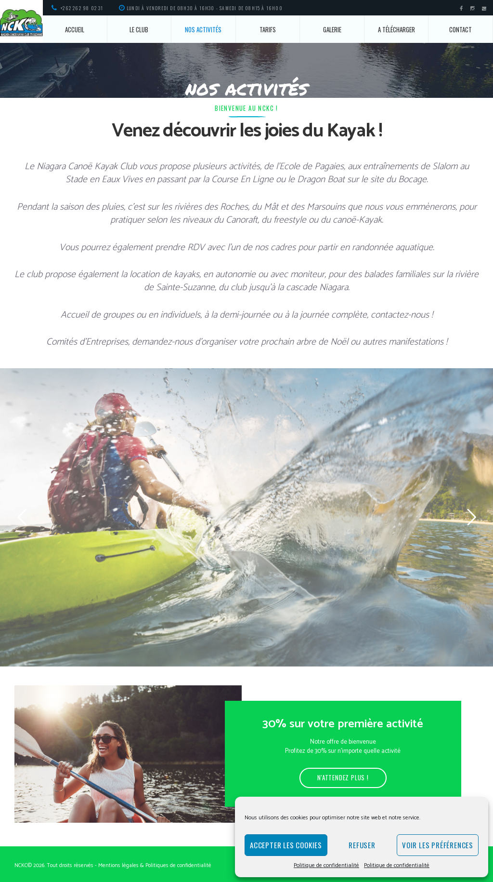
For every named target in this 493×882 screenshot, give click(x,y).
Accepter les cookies (286, 845)
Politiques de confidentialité (178, 865)
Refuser (362, 845)
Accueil (74, 29)
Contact (460, 29)
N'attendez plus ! (343, 777)
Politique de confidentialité (326, 865)
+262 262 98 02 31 (82, 8)
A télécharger (396, 29)
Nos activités (203, 29)
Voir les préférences (437, 845)
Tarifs (267, 29)
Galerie (332, 29)
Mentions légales (118, 865)
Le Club (139, 29)
